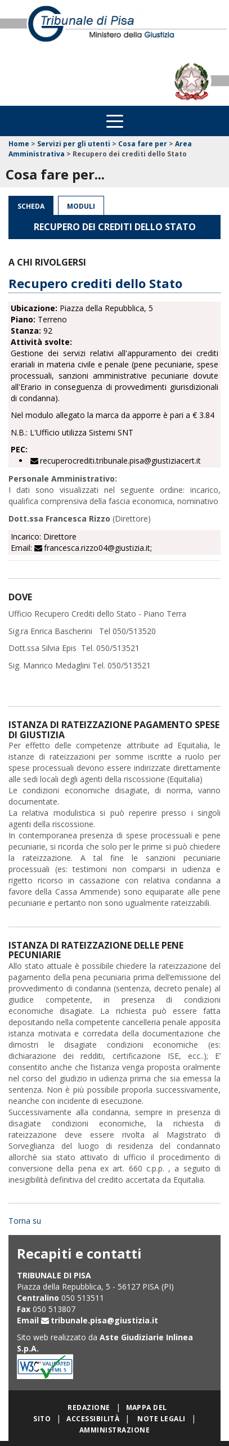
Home (18, 144)
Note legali (161, 1418)
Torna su (24, 1220)
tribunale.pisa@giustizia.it (104, 1320)
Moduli (81, 206)
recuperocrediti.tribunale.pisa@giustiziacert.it (120, 460)
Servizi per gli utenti (73, 144)
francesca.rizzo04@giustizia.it (97, 547)
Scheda (30, 206)
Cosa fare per (142, 144)
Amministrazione (114, 1430)
